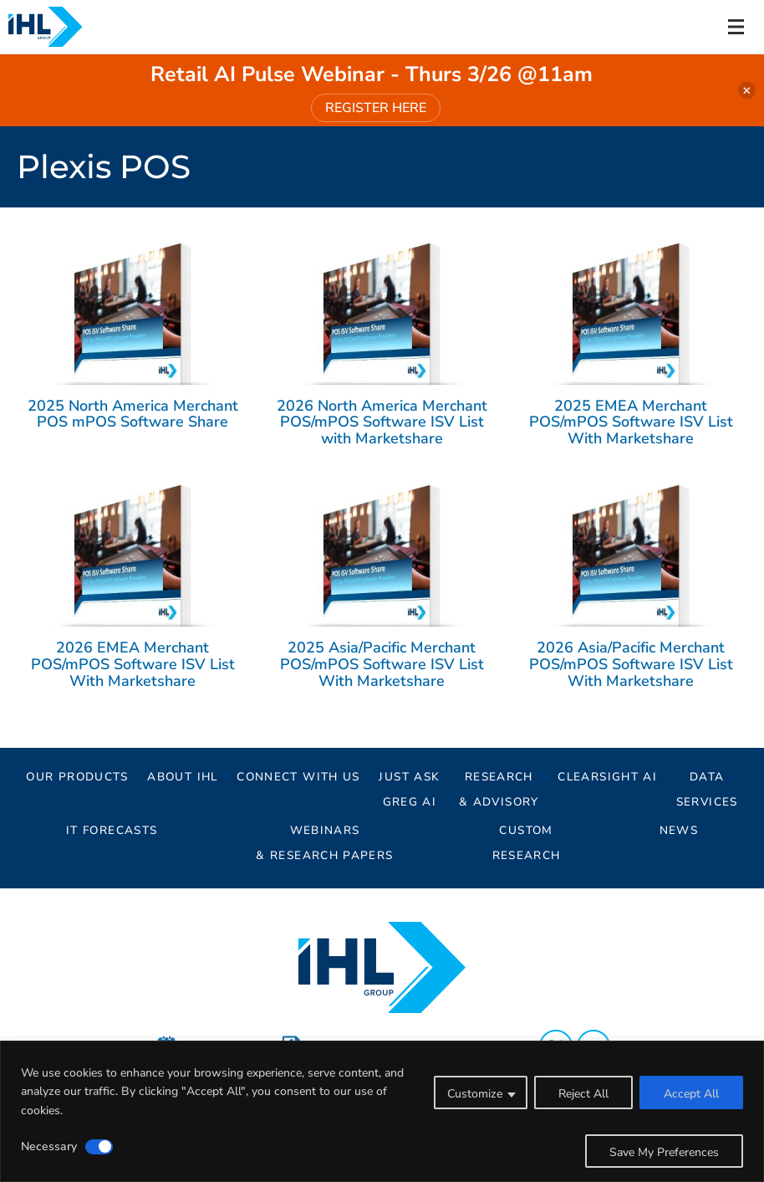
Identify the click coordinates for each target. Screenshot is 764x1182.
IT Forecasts (111, 830)
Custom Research (526, 832)
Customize (474, 1094)
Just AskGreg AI (409, 779)
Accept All (691, 1094)
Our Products (77, 777)
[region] (382, 1111)
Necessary (49, 1146)
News (679, 830)
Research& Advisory (499, 779)
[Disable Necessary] (99, 1146)
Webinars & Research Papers (324, 832)
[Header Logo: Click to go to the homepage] (58, 27)
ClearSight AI (607, 777)
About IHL (182, 777)
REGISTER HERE (375, 108)
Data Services (707, 779)
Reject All (583, 1094)
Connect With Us (298, 777)
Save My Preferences (664, 1152)
